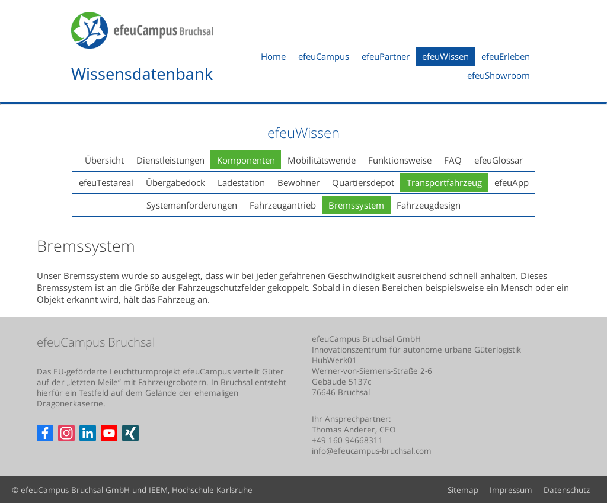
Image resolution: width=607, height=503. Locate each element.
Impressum (511, 490)
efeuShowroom (498, 75)
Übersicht (104, 160)
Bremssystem (356, 205)
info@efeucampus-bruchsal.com (372, 451)
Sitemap (463, 490)
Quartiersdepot (363, 182)
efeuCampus (323, 56)
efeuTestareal (106, 182)
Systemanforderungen (191, 205)
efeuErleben (505, 56)
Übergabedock (175, 182)
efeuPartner (386, 56)
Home (273, 56)
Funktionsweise (400, 160)
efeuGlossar (498, 160)
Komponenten (246, 160)
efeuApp (511, 182)
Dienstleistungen (170, 160)
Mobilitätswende (321, 160)
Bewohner (298, 182)
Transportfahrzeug (444, 182)
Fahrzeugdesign (429, 205)
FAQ (453, 160)
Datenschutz (567, 490)
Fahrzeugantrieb (283, 205)
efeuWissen (445, 56)
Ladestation (241, 182)
